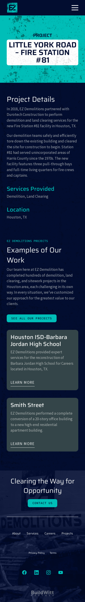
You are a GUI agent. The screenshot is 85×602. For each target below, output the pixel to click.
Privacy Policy (37, 553)
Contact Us (42, 503)
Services (32, 533)
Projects (67, 533)
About (16, 533)
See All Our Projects (31, 318)
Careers (50, 533)
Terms (53, 553)
